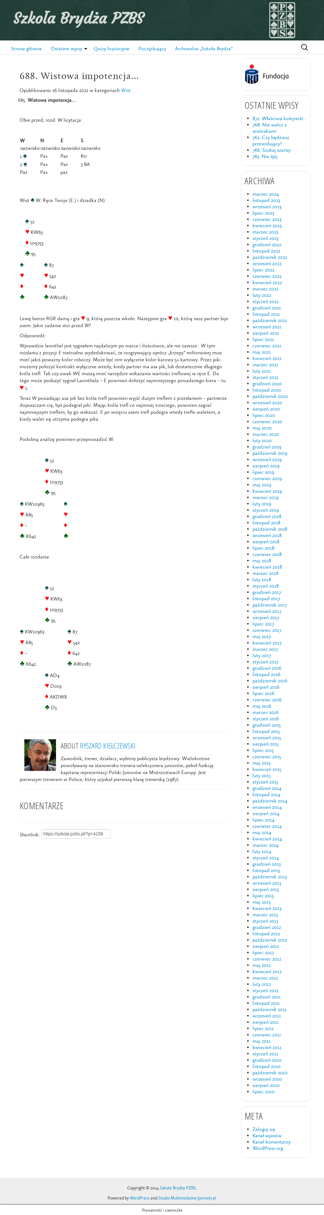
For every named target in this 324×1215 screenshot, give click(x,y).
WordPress (140, 1198)
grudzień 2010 (267, 1060)
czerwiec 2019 (267, 478)
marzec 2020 (265, 434)
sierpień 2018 (265, 542)
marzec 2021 (265, 365)
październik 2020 (270, 396)
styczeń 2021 (265, 377)
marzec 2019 (265, 497)
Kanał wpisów (267, 1136)
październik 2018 (269, 529)
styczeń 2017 (265, 662)
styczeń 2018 (265, 586)
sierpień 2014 (265, 813)
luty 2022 (261, 295)
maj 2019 (261, 485)
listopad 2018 (266, 523)
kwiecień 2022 (267, 282)
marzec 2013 (265, 915)
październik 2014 (269, 801)
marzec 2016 (265, 712)
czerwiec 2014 (267, 826)
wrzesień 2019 (267, 459)
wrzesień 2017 (266, 611)
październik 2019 (269, 453)
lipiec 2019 (263, 472)
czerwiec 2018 (267, 554)
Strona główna (26, 49)
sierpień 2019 (265, 466)
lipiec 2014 (263, 820)
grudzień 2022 (266, 244)
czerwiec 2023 (266, 219)
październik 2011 (269, 1009)
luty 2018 (261, 580)
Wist (126, 90)
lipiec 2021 (263, 339)
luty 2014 (261, 851)
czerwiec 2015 (266, 757)
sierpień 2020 (266, 409)
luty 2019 (261, 504)
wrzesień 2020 (267, 403)
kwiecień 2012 (267, 971)
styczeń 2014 (265, 858)
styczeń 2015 (265, 782)
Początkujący (152, 49)
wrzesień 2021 (266, 327)
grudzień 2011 (266, 997)
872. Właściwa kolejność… (279, 118)
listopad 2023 (266, 200)
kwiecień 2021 (267, 358)
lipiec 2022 (263, 270)
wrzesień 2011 (266, 1016)
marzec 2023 (265, 232)
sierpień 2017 (265, 617)
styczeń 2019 (265, 510)
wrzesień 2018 (267, 535)
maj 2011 (261, 1041)
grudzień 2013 (266, 864)
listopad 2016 (266, 674)
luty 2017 (261, 655)
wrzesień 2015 (266, 738)
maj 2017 (261, 636)
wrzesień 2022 (267, 263)
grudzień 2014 (266, 788)
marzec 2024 (265, 194)
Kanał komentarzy (271, 1142)
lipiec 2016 (263, 693)
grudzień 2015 (266, 725)
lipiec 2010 (263, 1092)
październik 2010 (270, 1073)
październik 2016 (269, 681)
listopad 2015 (266, 731)
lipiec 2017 (263, 624)
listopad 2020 (266, 390)
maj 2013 (261, 902)
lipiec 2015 (263, 750)
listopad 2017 (266, 598)
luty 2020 (262, 440)
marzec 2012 (265, 978)
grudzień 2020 (267, 384)
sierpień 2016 (265, 687)
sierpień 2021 (265, 333)
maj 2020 (262, 428)
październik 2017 (269, 605)
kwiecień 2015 (266, 769)
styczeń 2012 (265, 990)
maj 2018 (261, 561)
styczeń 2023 (265, 238)
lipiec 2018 (263, 548)
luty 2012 (261, 984)
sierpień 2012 (265, 946)
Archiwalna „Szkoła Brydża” (204, 49)
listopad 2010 (266, 1066)
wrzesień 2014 (267, 807)
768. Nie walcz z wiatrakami (269, 128)
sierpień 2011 (265, 1022)
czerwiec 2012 (266, 959)
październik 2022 (269, 257)
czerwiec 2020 (267, 421)
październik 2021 (269, 320)
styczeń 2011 (265, 1054)
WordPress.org (267, 1148)
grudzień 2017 (266, 592)
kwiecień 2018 (267, 567)
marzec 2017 (265, 649)
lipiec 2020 (263, 415)
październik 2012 (269, 940)
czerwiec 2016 (267, 700)
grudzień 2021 (266, 308)
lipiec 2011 (263, 1028)
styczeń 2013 (265, 921)
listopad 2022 (266, 251)
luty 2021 (261, 371)
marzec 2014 (265, 845)
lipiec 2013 (263, 896)
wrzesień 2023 (266, 207)
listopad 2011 (266, 1003)
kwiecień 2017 (267, 643)
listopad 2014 (266, 794)
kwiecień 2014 (267, 839)
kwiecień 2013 (266, 908)
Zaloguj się (263, 1129)
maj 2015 (261, 763)
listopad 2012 (266, 934)
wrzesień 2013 (266, 883)
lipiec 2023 (263, 213)
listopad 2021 (266, 314)
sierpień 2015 (265, 744)
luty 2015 (261, 775)
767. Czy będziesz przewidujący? (270, 140)
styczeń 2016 (265, 719)
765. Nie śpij (264, 156)
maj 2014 (261, 832)
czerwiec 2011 (266, 1035)
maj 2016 (261, 706)
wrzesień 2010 (267, 1079)
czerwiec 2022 (267, 276)
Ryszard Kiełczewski (107, 745)
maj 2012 (261, 965)
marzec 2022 (265, 289)
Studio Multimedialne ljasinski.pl (187, 1198)
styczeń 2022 (265, 301)
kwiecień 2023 (267, 226)
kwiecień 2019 (267, 491)
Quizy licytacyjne (111, 49)
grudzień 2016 (266, 668)
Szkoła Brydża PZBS (78, 18)
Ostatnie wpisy (66, 49)
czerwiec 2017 (266, 630)
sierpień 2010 (266, 1085)
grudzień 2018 (266, 516)
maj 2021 (261, 352)
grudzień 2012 (266, 927)
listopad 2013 (266, 870)
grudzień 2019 (266, 447)
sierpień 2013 (265, 889)
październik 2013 (269, 877)
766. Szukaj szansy (271, 150)
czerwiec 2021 (266, 346)
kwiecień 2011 (266, 1047)
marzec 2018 (265, 573)
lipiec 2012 (263, 952)
